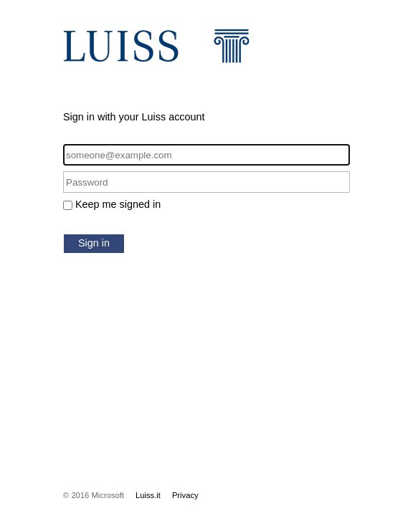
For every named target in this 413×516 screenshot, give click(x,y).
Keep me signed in (118, 204)
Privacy (185, 495)
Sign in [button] (94, 243)
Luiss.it (148, 495)
